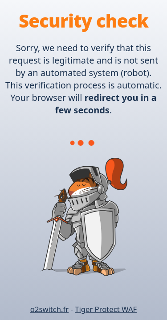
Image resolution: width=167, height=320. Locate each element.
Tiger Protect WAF (106, 309)
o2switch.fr (49, 309)
